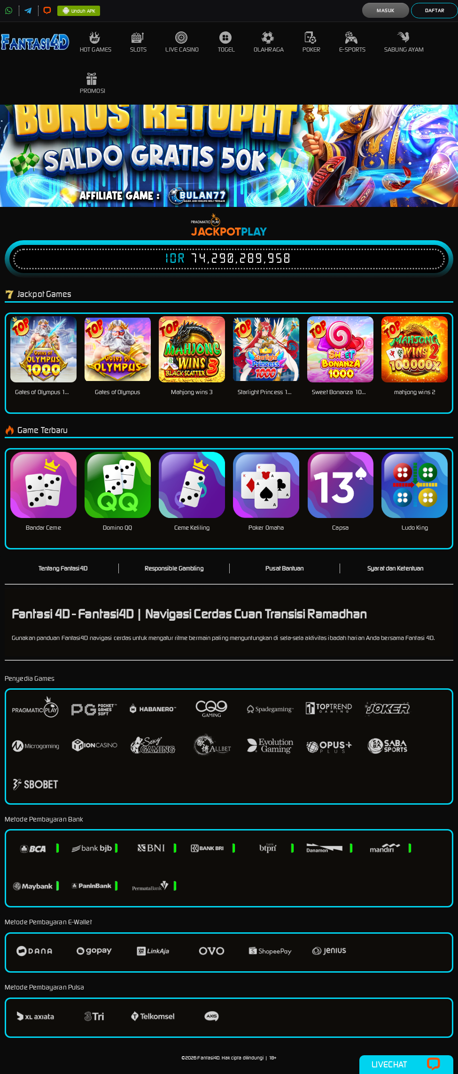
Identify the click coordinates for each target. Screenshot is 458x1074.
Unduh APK (78, 11)
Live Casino (182, 42)
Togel (226, 42)
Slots (138, 42)
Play (254, 232)
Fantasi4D (208, 1058)
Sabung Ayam (404, 42)
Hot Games (95, 42)
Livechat (406, 1064)
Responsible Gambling (174, 568)
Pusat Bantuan (284, 568)
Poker (312, 42)
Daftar (434, 11)
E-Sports (352, 42)
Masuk (386, 11)
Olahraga (269, 42)
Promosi (92, 84)
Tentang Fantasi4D (63, 568)
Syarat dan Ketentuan (395, 568)
